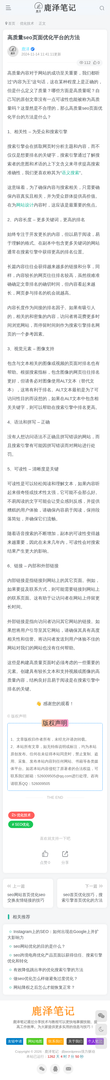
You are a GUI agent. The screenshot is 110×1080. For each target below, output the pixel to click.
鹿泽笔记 (52, 1051)
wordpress (73, 1051)
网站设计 (25, 204)
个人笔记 (95, 1041)
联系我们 (55, 1041)
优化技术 (27, 23)
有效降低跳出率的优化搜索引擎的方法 (48, 969)
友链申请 (15, 1041)
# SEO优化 (20, 824)
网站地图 (35, 1041)
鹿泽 (25, 49)
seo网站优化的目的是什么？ (39, 946)
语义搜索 (70, 172)
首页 (10, 23)
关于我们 (75, 1041)
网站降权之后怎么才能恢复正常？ (44, 987)
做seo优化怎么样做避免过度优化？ (45, 978)
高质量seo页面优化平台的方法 (43, 37)
